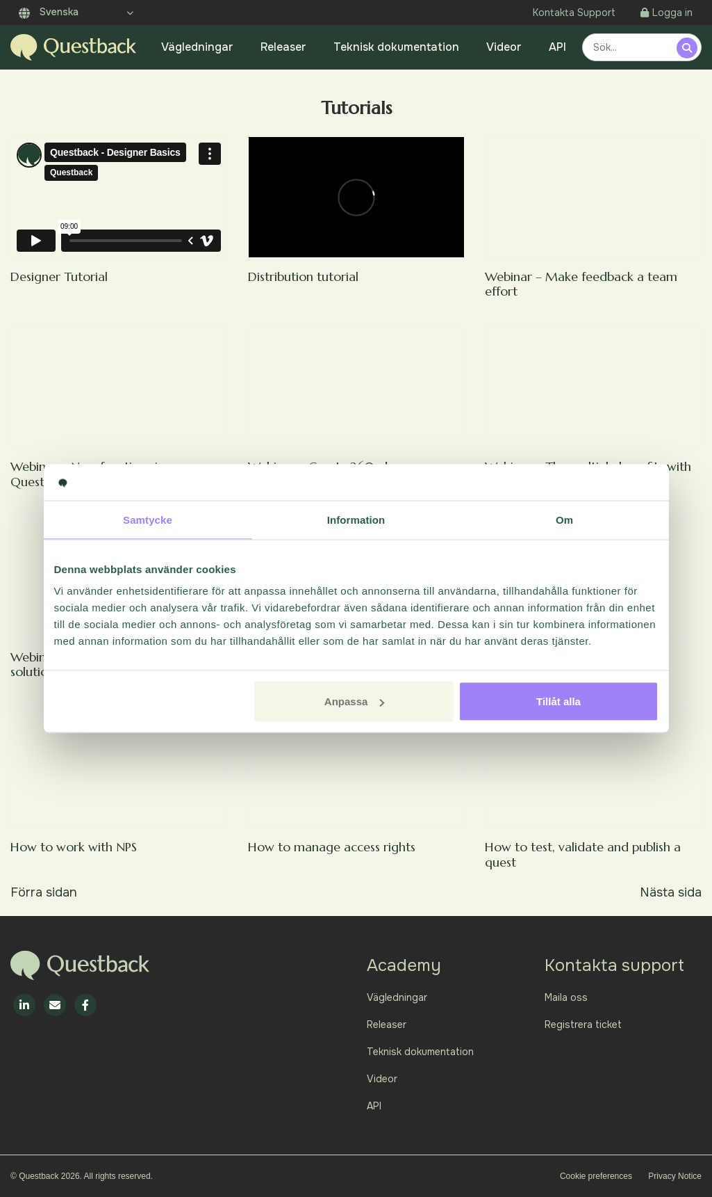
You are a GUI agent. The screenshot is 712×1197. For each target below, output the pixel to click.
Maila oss (566, 997)
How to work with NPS (73, 847)
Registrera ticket (583, 1024)
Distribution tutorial (303, 276)
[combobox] (631, 47)
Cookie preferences (596, 1176)
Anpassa (354, 701)
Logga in (666, 12)
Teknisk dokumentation (396, 47)
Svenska (48, 12)
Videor (504, 47)
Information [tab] (356, 519)
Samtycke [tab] (147, 519)
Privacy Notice (675, 1176)
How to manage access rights (331, 847)
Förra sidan (43, 892)
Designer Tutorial (59, 276)
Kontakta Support (574, 12)
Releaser (283, 47)
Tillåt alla (558, 701)
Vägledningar (197, 47)
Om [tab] (564, 519)
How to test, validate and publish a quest (583, 854)
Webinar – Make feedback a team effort (581, 284)
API (557, 47)
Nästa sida (671, 892)
